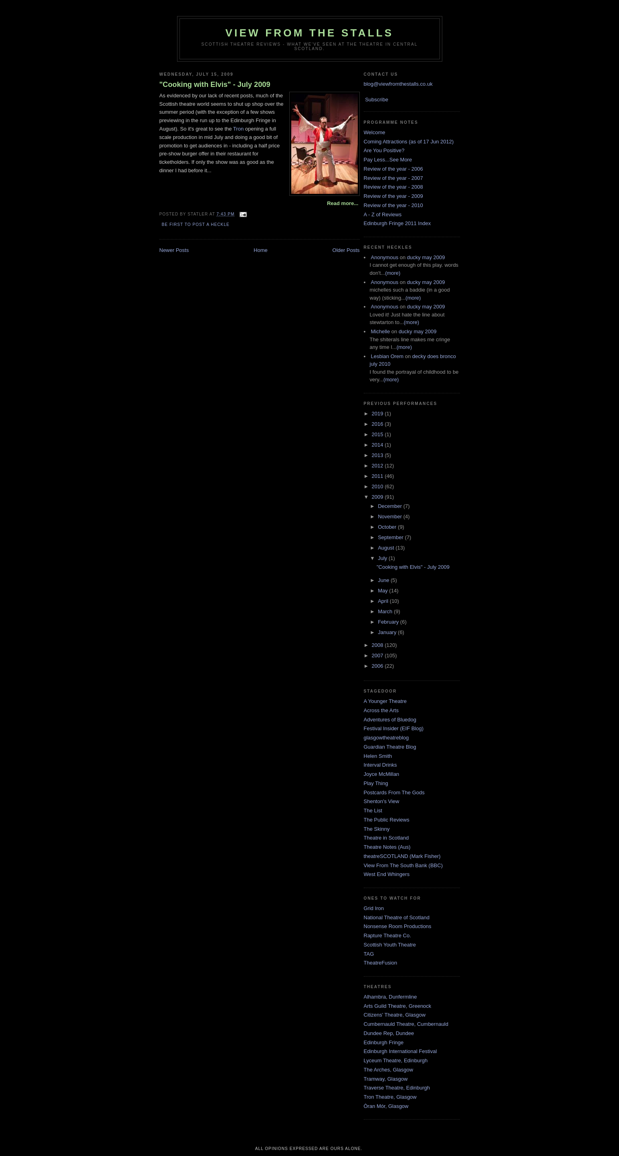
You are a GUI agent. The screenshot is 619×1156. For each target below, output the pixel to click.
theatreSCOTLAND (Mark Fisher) (402, 856)
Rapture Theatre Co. (387, 935)
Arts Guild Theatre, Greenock (397, 1006)
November (390, 517)
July (383, 558)
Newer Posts (174, 250)
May (383, 591)
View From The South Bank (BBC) (403, 865)
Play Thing (376, 783)
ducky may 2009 (426, 257)
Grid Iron (374, 908)
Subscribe (376, 100)
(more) (392, 273)
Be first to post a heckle (196, 224)
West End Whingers (387, 874)
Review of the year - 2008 (393, 187)
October (388, 527)
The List (373, 811)
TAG (369, 954)
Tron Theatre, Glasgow (390, 1097)
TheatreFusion (380, 963)
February (389, 622)
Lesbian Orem (387, 356)
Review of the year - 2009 (393, 196)
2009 (378, 497)
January (388, 632)
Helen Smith (378, 756)
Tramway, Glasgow (386, 1079)
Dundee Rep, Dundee (389, 1033)
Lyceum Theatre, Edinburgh (396, 1060)
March (386, 611)
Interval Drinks (380, 765)
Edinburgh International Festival (400, 1051)
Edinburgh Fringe (384, 1042)
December (390, 506)
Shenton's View (381, 801)
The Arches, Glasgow (388, 1070)
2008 (378, 645)
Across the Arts (381, 710)
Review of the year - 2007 (393, 178)
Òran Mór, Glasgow (386, 1106)
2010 (378, 486)
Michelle (380, 331)
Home (261, 250)
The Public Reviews (386, 820)
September (391, 537)
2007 (378, 656)
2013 (378, 455)
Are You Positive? (384, 150)
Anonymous (385, 257)
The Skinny (377, 829)
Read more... (342, 203)
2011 (378, 476)
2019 (378, 414)
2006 (378, 666)
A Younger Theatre (385, 701)
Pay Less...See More (388, 160)
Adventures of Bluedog (390, 720)
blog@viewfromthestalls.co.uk (398, 84)
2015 (378, 434)
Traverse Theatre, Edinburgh (397, 1088)
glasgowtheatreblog (386, 738)
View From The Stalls (310, 33)
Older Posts (346, 250)
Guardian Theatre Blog (390, 747)
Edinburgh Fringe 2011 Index (397, 223)
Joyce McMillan (381, 774)
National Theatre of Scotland (397, 917)
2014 (378, 445)
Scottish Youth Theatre (390, 945)
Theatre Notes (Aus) (387, 847)
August (386, 548)
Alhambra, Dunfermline (390, 997)
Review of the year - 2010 (393, 205)
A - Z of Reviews (383, 214)
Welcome (374, 132)
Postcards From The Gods (394, 792)
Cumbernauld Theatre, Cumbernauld (406, 1024)
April (384, 601)
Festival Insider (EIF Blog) (394, 728)
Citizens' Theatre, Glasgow (395, 1015)
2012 (378, 466)
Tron (238, 129)
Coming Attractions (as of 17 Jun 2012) (409, 142)
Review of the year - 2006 (393, 169)
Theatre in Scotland (386, 838)
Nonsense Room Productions (397, 926)
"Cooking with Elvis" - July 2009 (214, 85)
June (384, 580)
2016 (378, 424)
